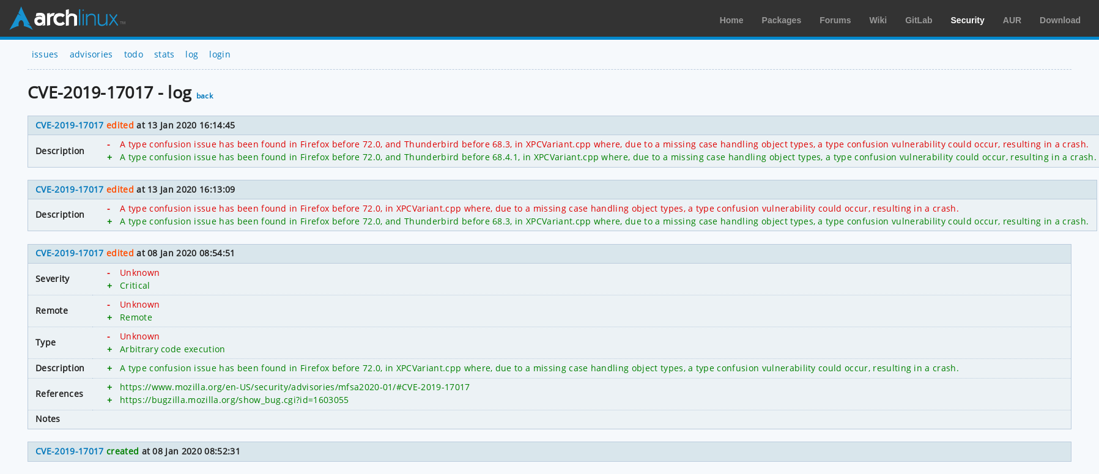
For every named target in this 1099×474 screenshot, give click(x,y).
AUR (1012, 20)
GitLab (918, 20)
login (220, 54)
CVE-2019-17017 (69, 125)
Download (1060, 20)
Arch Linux (67, 18)
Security (968, 20)
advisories (91, 54)
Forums (835, 20)
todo (133, 54)
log (191, 54)
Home (732, 20)
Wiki (878, 20)
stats (164, 54)
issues (45, 54)
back (204, 96)
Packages (782, 20)
